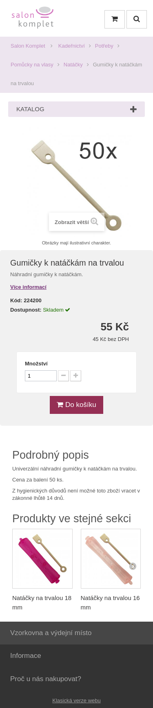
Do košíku (76, 405)
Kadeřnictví (71, 46)
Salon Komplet (28, 46)
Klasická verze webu (76, 700)
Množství (36, 364)
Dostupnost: (26, 310)
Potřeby (104, 46)
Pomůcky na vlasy (32, 65)
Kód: (16, 300)
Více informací (28, 287)
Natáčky (73, 65)
